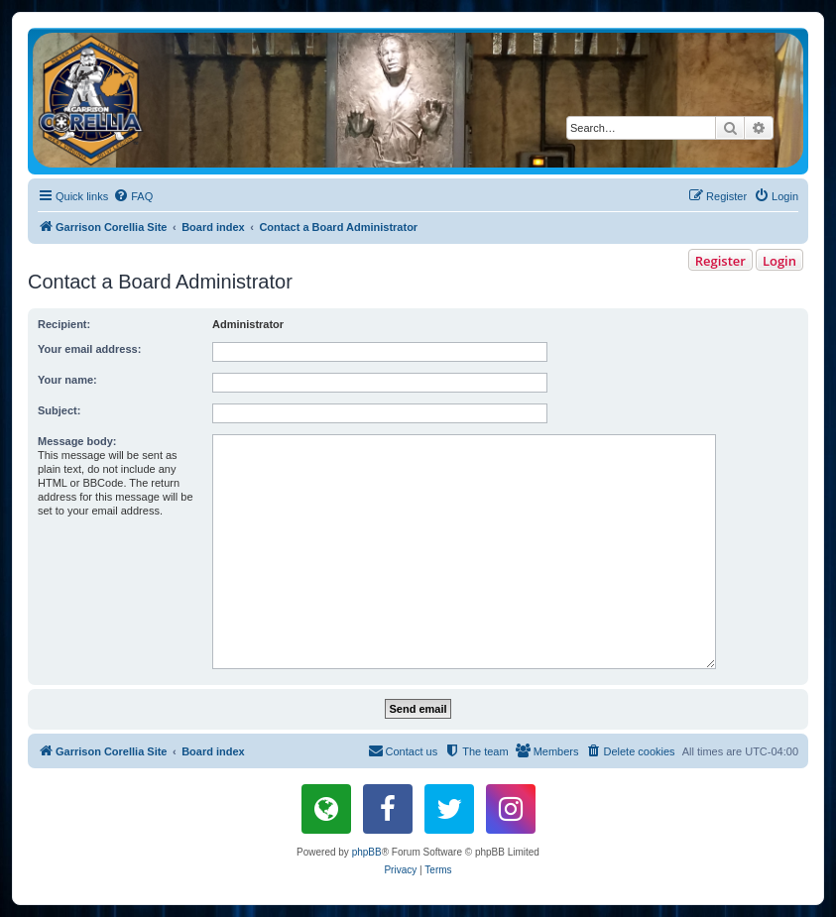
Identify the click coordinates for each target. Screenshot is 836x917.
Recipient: (64, 324)
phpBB (367, 852)
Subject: (59, 410)
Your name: (67, 380)
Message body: (77, 441)
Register (720, 261)
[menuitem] (133, 196)
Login (779, 261)
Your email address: (89, 349)
